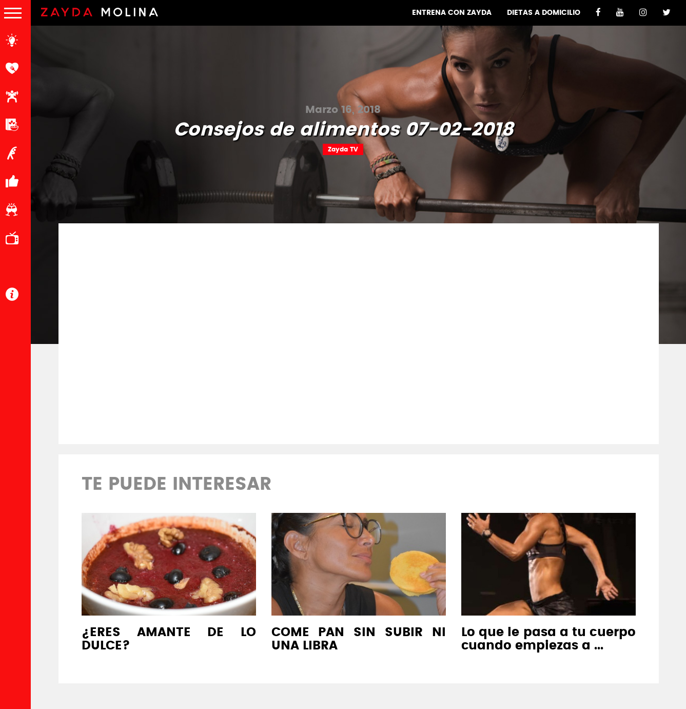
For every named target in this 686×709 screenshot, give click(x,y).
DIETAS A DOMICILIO (543, 12)
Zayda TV (343, 149)
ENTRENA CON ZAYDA (452, 12)
